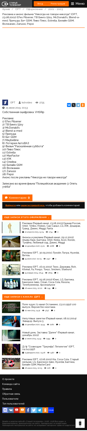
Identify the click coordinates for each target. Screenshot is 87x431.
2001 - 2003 (55, 9)
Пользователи (10, 398)
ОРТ (18, 9)
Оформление (34, 9)
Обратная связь (11, 394)
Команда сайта (11, 384)
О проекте (8, 379)
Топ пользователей (13, 403)
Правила (7, 389)
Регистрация (58, 3)
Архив (6, 9)
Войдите (10, 205)
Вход (40, 3)
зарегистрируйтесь (33, 205)
